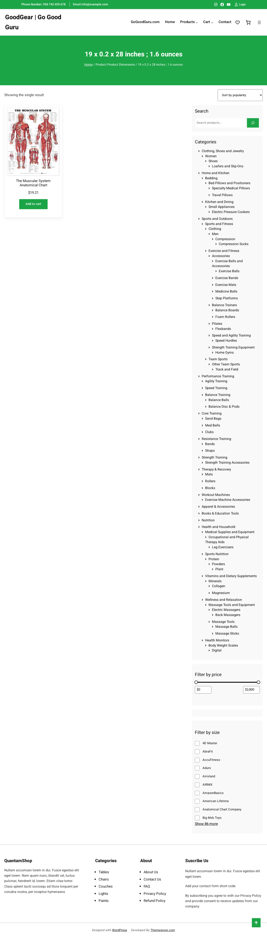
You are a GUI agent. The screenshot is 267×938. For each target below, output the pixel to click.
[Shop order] (240, 95)
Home (88, 64)
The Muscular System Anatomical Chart (33, 183)
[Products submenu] (197, 22)
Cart (206, 22)
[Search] (253, 122)
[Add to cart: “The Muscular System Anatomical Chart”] (33, 204)
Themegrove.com (162, 930)
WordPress (119, 930)
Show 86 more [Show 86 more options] (206, 824)
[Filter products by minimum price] (203, 690)
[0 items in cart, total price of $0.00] (248, 22)
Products (187, 22)
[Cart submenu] (212, 22)
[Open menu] (259, 22)
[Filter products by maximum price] (251, 690)
